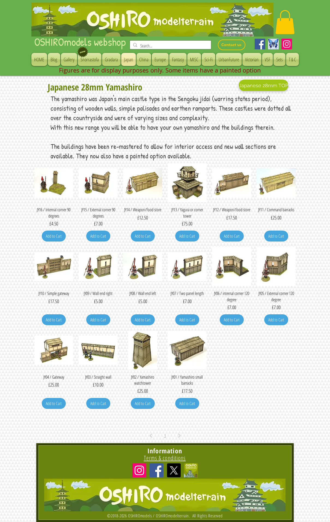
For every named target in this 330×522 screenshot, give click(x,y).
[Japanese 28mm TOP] (263, 85)
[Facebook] (260, 44)
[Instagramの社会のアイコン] (139, 470)
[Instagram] (286, 44)
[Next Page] (179, 435)
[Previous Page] (151, 435)
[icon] (191, 470)
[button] (285, 22)
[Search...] (170, 46)
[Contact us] (231, 45)
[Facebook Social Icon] (156, 470)
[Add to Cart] (54, 236)
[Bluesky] (273, 44)
